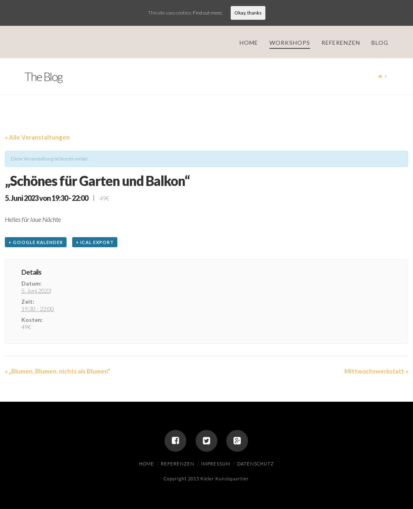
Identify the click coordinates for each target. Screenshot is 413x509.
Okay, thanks (248, 13)
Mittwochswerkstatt (376, 371)
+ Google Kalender (35, 242)
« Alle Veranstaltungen (37, 137)
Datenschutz (255, 463)
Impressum (215, 463)
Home (146, 463)
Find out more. (208, 13)
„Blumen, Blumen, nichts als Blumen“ (57, 371)
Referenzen (177, 463)
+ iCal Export (95, 242)
